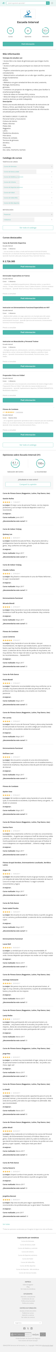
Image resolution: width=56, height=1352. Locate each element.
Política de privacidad (28, 1301)
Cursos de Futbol (27, 1259)
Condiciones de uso (28, 1299)
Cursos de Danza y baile (27, 1245)
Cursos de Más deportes (27, 1266)
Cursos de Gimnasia (27, 1241)
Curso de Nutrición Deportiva (14, 243)
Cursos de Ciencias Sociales (27, 1273)
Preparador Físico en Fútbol (14, 375)
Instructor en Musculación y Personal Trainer (20, 341)
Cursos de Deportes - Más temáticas (27, 1269)
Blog (28, 1287)
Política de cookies (28, 1303)
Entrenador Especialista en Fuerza (16, 276)
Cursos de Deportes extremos (27, 1255)
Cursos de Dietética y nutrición (27, 1248)
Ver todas (6, 1224)
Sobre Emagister (28, 1285)
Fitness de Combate (10, 409)
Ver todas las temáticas (28, 1289)
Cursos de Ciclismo (28, 1252)
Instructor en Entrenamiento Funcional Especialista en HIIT (26, 307)
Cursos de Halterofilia (27, 1262)
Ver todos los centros (28, 1317)
